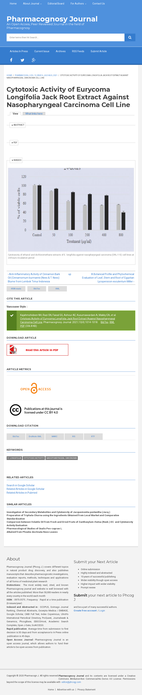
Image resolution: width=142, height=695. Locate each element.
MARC (54, 436)
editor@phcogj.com (71, 682)
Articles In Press (19, 51)
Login (102, 610)
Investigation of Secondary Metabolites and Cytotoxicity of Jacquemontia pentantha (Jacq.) (58, 512)
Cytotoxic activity (34, 458)
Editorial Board (56, 3)
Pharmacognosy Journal (52, 18)
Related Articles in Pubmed (22, 492)
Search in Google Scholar (21, 485)
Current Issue (41, 51)
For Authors (77, 3)
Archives (61, 51)
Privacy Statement (86, 690)
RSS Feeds (78, 51)
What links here (34, 113)
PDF (22, 326)
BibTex (37, 289)
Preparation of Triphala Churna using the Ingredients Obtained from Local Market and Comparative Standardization (63, 517)
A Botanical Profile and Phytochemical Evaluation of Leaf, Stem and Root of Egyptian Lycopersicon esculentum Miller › (108, 278)
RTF (93, 436)
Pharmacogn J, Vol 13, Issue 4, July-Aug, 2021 (36, 75)
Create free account (85, 610)
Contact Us (98, 3)
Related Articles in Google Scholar (26, 489)
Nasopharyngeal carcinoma (61, 458)
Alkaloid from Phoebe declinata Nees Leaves (32, 532)
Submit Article (99, 51)
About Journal (31, 3)
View (17, 113)
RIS (73, 436)
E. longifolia (14, 458)
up (69, 274)
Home (13, 3)
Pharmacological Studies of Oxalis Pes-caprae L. (34, 528)
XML (57, 289)
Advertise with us (65, 690)
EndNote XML (35, 436)
